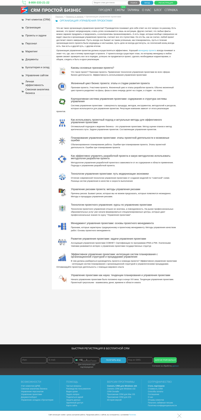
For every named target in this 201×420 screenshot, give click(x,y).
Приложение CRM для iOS (119, 397)
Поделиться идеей (74, 397)
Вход (147, 3)
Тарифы (133, 10)
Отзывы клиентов (156, 400)
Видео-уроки (72, 391)
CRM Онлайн (113, 391)
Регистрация (166, 3)
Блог (158, 10)
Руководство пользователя (78, 389)
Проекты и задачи (75, 16)
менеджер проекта (147, 50)
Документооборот (29, 397)
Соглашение (153, 394)
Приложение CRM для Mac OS (121, 394)
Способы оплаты (155, 391)
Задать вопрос (73, 394)
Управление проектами (31, 394)
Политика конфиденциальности (162, 405)
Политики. (132, 415)
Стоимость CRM (155, 389)
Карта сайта (71, 405)
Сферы (120, 9)
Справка (171, 10)
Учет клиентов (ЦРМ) (30, 386)
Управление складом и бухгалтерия (37, 400)
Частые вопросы (73, 386)
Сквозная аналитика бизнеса (34, 389)
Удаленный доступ (74, 403)
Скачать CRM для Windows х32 (121, 389)
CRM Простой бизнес (56, 10)
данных (175, 366)
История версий (114, 400)
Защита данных (73, 400)
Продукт (105, 10)
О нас (146, 10)
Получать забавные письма (160, 403)
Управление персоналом (32, 391)
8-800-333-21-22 (39, 2)
